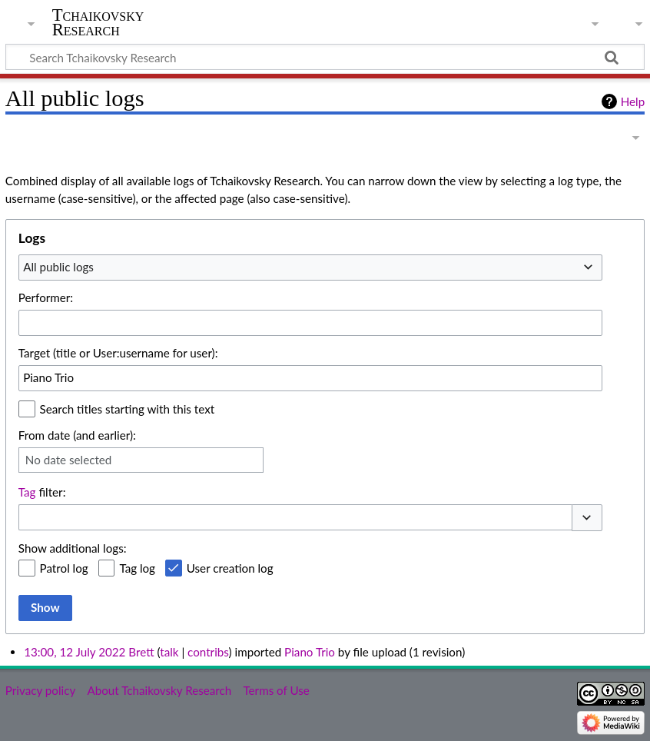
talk (169, 652)
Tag (27, 492)
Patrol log (64, 568)
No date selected (68, 460)
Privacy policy (40, 690)
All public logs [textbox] (58, 267)
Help (633, 101)
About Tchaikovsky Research (159, 690)
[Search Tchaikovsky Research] (325, 57)
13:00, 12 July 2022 (74, 652)
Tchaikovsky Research (98, 22)
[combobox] (310, 267)
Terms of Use (276, 690)
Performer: (45, 297)
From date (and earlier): (77, 435)
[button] (587, 517)
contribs (207, 652)
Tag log (137, 568)
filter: (42, 492)
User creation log (230, 568)
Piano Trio (309, 652)
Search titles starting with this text (127, 409)
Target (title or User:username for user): (118, 353)
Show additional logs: (72, 548)
